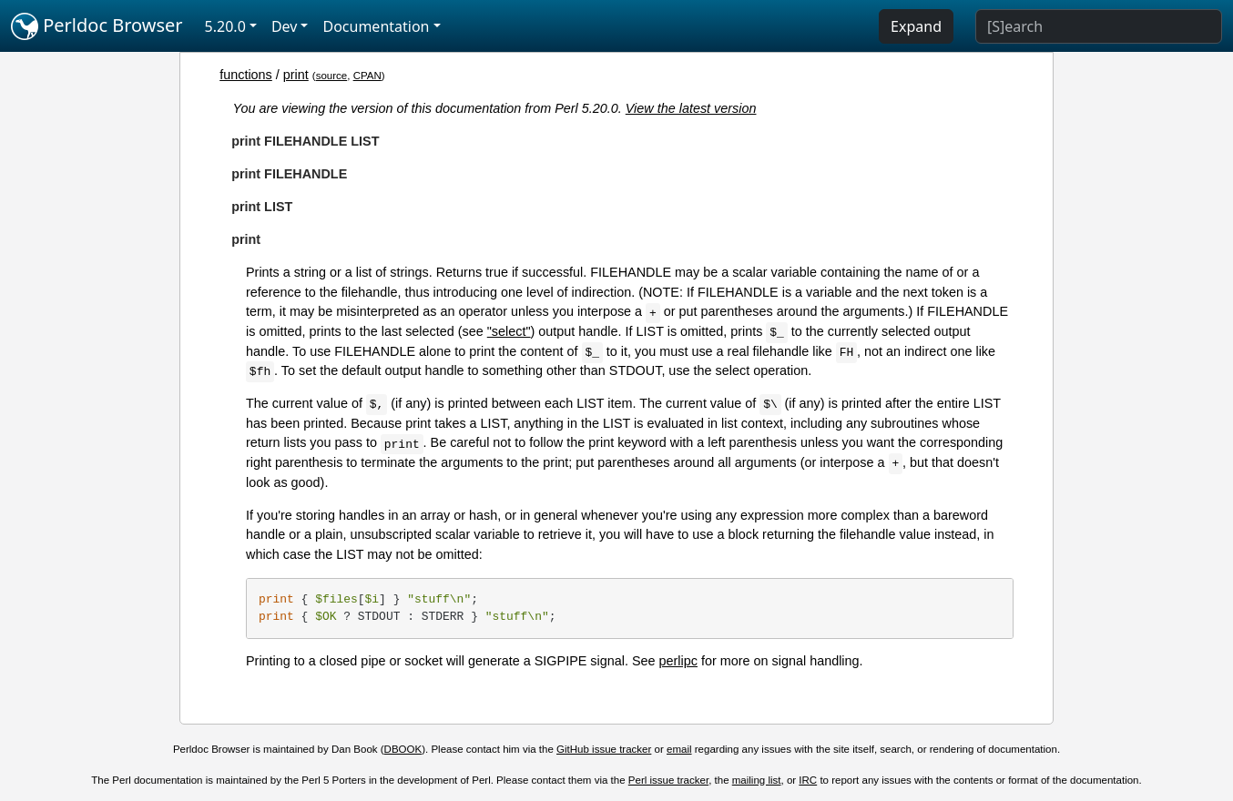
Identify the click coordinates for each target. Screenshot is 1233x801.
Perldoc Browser (97, 26)
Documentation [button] (375, 26)
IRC (808, 780)
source (332, 75)
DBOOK (403, 749)
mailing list (756, 780)
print (296, 74)
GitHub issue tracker (603, 749)
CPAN (367, 75)
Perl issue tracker (668, 780)
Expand (916, 26)
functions (245, 74)
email (679, 749)
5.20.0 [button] (225, 26)
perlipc (678, 661)
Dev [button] (284, 26)
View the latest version (691, 108)
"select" (509, 331)
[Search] (1098, 26)
